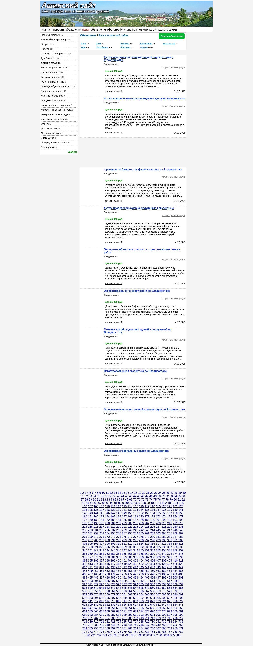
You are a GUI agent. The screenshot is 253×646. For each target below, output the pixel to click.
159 (180, 513)
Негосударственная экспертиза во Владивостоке (135, 371)
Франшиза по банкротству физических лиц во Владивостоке (143, 169)
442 (152, 567)
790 (87, 635)
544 (118, 587)
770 (175, 628)
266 (175, 533)
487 (101, 577)
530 (141, 584)
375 (180, 553)
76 (159, 499)
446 (175, 567)
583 (135, 594)
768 (164, 628)
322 (84, 547)
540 (96, 587)
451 (101, 570)
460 (152, 570)
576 (96, 594)
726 (129, 621)
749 (158, 625)
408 (164, 560)
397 (101, 560)
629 (90, 604)
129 (113, 509)
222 (129, 526)
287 (90, 540)
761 (124, 628)
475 (135, 574)
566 (141, 591)
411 (180, 560)
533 (158, 584)
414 (96, 564)
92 (119, 503)
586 (152, 594)
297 (147, 540)
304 (84, 543)
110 (107, 506)
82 (183, 499)
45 (139, 496)
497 (158, 577)
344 (107, 550)
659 (158, 608)
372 (164, 553)
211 (169, 523)
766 (152, 628)
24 (160, 492)
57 (82, 499)
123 (180, 506)
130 (118, 509)
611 (90, 601)
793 (104, 635)
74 (151, 499)
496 (152, 577)
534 (164, 584)
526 (118, 584)
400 (118, 560)
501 (180, 577)
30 (184, 492)
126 (96, 509)
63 (106, 499)
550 (152, 587)
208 (152, 523)
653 (124, 608)
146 (107, 513)
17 (131, 492)
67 (122, 499)
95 (132, 503)
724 (118, 621)
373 (169, 553)
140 (175, 509)
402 (129, 560)
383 (124, 557)
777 (113, 631)
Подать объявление (171, 36)
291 (113, 540)
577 (101, 594)
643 (169, 604)
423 (147, 564)
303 (180, 540)
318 (164, 543)
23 (155, 492)
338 (175, 547)
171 (147, 516)
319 (169, 543)
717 (180, 618)
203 (124, 523)
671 (124, 611)
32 (86, 496)
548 (141, 587)
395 (90, 560)
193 (169, 520)
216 (96, 526)
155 (158, 513)
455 (124, 570)
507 (113, 581)
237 (113, 530)
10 (103, 492)
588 (164, 594)
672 (129, 611)
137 (158, 509)
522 (96, 584)
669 (113, 611)
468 (96, 574)
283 (169, 536)
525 (113, 584)
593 (90, 597)
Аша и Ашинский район (114, 35)
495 (147, 577)
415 (101, 564)
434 (107, 567)
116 (141, 506)
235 (101, 530)
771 (180, 628)
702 (96, 618)
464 (175, 570)
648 (96, 608)
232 (84, 530)
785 (158, 631)
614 (107, 601)
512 (141, 581)
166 (118, 516)
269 (90, 536)
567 (147, 591)
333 (147, 547)
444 (164, 567)
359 (90, 553)
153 (147, 513)
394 (84, 560)
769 (169, 628)
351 (147, 550)
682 (84, 614)
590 (175, 594)
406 (152, 560)
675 (147, 611)
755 (90, 628)
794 (110, 635)
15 (123, 492)
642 (164, 604)
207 (147, 523)
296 (141, 540)
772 (84, 631)
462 (164, 570)
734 (175, 621)
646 (84, 608)
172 (152, 516)
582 (129, 594)
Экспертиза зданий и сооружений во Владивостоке (137, 290)
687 (113, 614)
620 (141, 601)
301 (169, 540)
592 (84, 597)
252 (96, 533)
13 (115, 492)
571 (169, 591)
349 (135, 550)
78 (167, 499)
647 (90, 608)
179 (90, 520)
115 (135, 506)
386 (141, 557)
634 (118, 604)
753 (180, 625)
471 (113, 574)
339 (180, 547)
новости (58, 29)
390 (164, 557)
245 (158, 530)
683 (90, 614)
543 (113, 587)
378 (96, 557)
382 (118, 557)
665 (90, 611)
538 (84, 587)
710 (141, 618)
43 (130, 496)
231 (180, 526)
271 (101, 536)
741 (113, 625)
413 (90, 564)
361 (101, 553)
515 (158, 581)
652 (118, 608)
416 (107, 564)
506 (107, 581)
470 (107, 574)
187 (135, 520)
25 (164, 492)
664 (84, 611)
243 (147, 530)
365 (124, 553)
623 (158, 601)
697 (169, 614)
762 (129, 628)
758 (107, 628)
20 (143, 492)
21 (147, 492)
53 (171, 496)
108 (96, 506)
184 (118, 520)
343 (101, 550)
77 (163, 499)
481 (169, 574)
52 (167, 496)
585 (147, 594)
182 (107, 520)
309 (113, 543)
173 (158, 516)
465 (180, 570)
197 (90, 523)
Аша (83, 43)
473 (124, 574)
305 (90, 543)
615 (113, 601)
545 (124, 587)
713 (158, 618)
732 (164, 621)
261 (147, 533)
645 (180, 604)
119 (158, 506)
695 (158, 614)
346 (118, 550)
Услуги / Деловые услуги (173, 67)
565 (135, 591)
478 (152, 574)
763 (135, 628)
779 (124, 631)
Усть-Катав (169, 43)
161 (90, 516)
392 (175, 557)
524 (107, 584)
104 (175, 503)
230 (175, 526)
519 (180, 581)
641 (158, 604)
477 (147, 574)
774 (96, 631)
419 (124, 564)
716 (175, 618)
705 (113, 618)
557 (90, 591)
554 (175, 587)
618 (129, 601)
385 (135, 557)
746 (141, 625)
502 (84, 581)
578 (107, 594)
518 (175, 581)
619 (135, 601)
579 (113, 594)
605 (158, 597)
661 (169, 608)
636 (129, 604)
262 (152, 533)
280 (152, 536)
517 (169, 581)
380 (107, 557)
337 (169, 547)
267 (180, 533)
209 (158, 523)
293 (124, 540)
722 (107, 621)
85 (91, 503)
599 (124, 597)
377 (90, 557)
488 (107, 577)
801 (149, 635)
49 (155, 496)
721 (101, 621)
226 (152, 526)
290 (107, 540)
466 (84, 574)
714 (164, 618)
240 (129, 530)
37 (106, 496)
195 (180, 520)
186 (129, 520)
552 (164, 587)
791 (93, 635)
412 (84, 564)
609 (180, 597)
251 (90, 533)
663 (180, 608)
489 (113, 577)
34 (94, 496)
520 (84, 584)
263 (158, 533)
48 (151, 496)
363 (113, 553)
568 (152, 591)
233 (90, 530)
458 (141, 570)
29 (180, 492)
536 (175, 584)
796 (121, 635)
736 (84, 625)
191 (158, 520)
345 (113, 550)
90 (111, 503)
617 (124, 601)
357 (180, 550)
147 (113, 513)
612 (96, 601)
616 (118, 601)
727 (135, 621)
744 (129, 625)
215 (90, 526)
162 (96, 516)
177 (180, 516)
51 (163, 496)
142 (84, 513)
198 (96, 523)
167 (124, 516)
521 (90, 584)
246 (164, 530)
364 (118, 553)
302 (175, 540)
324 (96, 547)
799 (138, 635)
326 (107, 547)
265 (169, 533)
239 (124, 530)
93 (124, 503)
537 (180, 584)
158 (175, 513)
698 (175, 614)
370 (152, 553)
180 (96, 520)
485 (90, 577)
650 (107, 608)
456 (129, 570)
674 (141, 611)
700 (84, 618)
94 (128, 503)
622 (152, 601)
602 (141, 597)
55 (179, 496)
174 (164, 516)
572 (175, 591)
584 (141, 594)
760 (118, 628)
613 (101, 601)
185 (124, 520)
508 (118, 581)
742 (118, 625)
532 (152, 584)
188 (141, 520)
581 (124, 594)
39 (114, 496)
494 (141, 577)
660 (164, 608)
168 (129, 516)
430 (84, 567)
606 (164, 597)
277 (135, 536)
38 (110, 496)
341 (90, 550)
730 (152, 621)
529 (135, 584)
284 (175, 536)
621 (147, 601)
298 (152, 540)
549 (147, 587)
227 (158, 526)
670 (118, 611)
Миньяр (124, 43)
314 (141, 543)
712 (152, 618)
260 (141, 533)
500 (175, 577)
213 (180, 523)
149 (124, 513)
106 (84, 506)
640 (152, 604)
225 (147, 526)
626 (175, 601)
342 (96, 550)
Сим (98, 43)
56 (183, 496)
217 (101, 526)
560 (107, 591)
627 (180, 601)
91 (115, 503)
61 (98, 499)
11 (107, 492)
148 (118, 513)
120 (164, 506)
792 (98, 635)
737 (90, 625)
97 (140, 503)
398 (107, 560)
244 (152, 530)
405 (147, 560)
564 (129, 591)
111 (113, 506)
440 (141, 567)
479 (158, 574)
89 (107, 503)
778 (118, 631)
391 (169, 557)
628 (84, 604)
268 (84, 536)
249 (180, 530)
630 (96, 604)
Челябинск (102, 47)
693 (147, 614)
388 (152, 557)
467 (90, 574)
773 (90, 631)
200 (107, 523)
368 (141, 553)
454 (118, 570)
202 (118, 523)
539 (90, 587)
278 (141, 536)
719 (90, 621)
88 (103, 503)
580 (118, 594)
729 (147, 621)
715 (169, 618)
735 (180, 621)
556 (84, 591)
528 (129, 584)
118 (152, 506)
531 (147, 584)
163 (101, 516)
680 (175, 611)
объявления (77, 29)
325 (101, 547)
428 (175, 564)
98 (144, 503)
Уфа (83, 47)
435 (113, 567)
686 (107, 614)
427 (169, 564)
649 (101, 608)
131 (124, 509)
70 (135, 499)
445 (169, 567)
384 (129, 557)
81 (179, 499)
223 (135, 526)
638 (141, 604)
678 (164, 611)
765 (147, 628)
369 (147, 553)
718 (84, 621)
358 (84, 553)
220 (118, 526)
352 (152, 550)
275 (124, 536)
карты (162, 29)
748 (152, 625)
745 (135, 625)
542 (107, 587)
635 (124, 604)
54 (175, 496)
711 (147, 618)
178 (84, 520)
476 (141, 574)
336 (164, 547)
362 (107, 553)
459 (147, 570)
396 (96, 560)
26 (168, 492)
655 (135, 608)
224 (141, 526)
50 (159, 496)
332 (141, 547)
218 (107, 526)
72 (143, 499)
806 (178, 635)
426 (164, 564)
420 (129, 564)
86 (95, 503)
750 (164, 625)
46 (143, 496)
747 (147, 625)
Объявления (88, 35)
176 (175, 516)
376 (84, 557)
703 (101, 618)
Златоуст (125, 47)
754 (84, 628)
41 (122, 496)
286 (84, 540)
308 (107, 543)
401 (124, 560)
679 (169, 611)
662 (175, 608)
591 (180, 594)
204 (129, 523)
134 (141, 509)
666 (96, 611)
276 (129, 536)
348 (129, 550)
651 (113, 608)
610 (84, 601)
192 (164, 520)
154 (152, 513)
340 (84, 550)
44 (135, 496)
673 (135, 611)
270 (96, 536)
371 (158, 553)
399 (113, 560)
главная (46, 29)
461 (158, 570)
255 (113, 533)
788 (175, 631)
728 (141, 621)
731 (158, 621)
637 (135, 604)
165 (113, 516)
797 (127, 635)
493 (135, 577)
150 (129, 513)
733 (169, 621)
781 (135, 631)
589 (169, 594)
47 (147, 496)
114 (129, 506)
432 (96, 567)
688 (118, 614)
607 (169, 597)
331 (135, 547)
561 (113, 591)
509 (124, 581)
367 (135, 553)
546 (129, 587)
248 (175, 530)
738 (96, 625)
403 (135, 560)
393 (180, 557)
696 (164, 614)
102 (164, 503)
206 (141, 523)
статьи (151, 29)
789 (180, 631)
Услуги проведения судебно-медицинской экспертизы (139, 208)
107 (90, 506)
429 (180, 564)
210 (164, 523)
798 (132, 635)
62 (102, 499)
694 (152, 614)
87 (99, 503)
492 (129, 577)
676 (152, 611)
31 (82, 496)
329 (124, 547)
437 (124, 567)
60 (94, 499)
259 (135, 533)
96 (136, 503)
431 (90, 567)
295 (135, 540)
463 (169, 570)
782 (141, 631)
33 (90, 496)
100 (153, 503)
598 (118, 597)
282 (164, 536)
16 (127, 492)
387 (147, 557)
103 (169, 503)
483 (180, 574)
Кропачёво (146, 43)
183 (113, 520)
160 (84, 516)
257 (124, 533)
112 (118, 506)
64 (110, 499)
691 (135, 614)
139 (169, 509)
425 (158, 564)
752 (175, 625)
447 (180, 567)
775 (101, 631)
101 (158, 503)
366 (129, 553)
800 (144, 635)
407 (158, 560)
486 (96, 577)
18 (135, 492)
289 (101, 540)
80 (175, 499)
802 (155, 635)
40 (118, 496)
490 (118, 577)
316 (152, 543)
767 (158, 628)
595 (101, 597)
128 (107, 509)
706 (118, 618)
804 (166, 635)
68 (126, 499)
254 (107, 533)
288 (96, 540)
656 (141, 608)
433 (101, 567)
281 (158, 536)
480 (164, 574)
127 (101, 509)
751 (169, 625)
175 (169, 516)
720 (96, 621)
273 (113, 536)
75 (155, 499)
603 (147, 597)
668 (107, 611)
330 (129, 547)
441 (147, 567)
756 (96, 628)
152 (141, 513)
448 (84, 570)
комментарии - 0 (113, 91)
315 (147, 543)
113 (124, 506)
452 (107, 570)
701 (90, 618)
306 (96, 543)
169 (135, 516)
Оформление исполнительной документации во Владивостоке (144, 409)
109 (101, 506)
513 (147, 581)
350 (141, 550)
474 (129, 574)
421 (135, 564)
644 (175, 604)
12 (111, 492)
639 (147, 604)
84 (87, 503)
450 (96, 570)
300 (164, 540)
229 (169, 526)
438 (129, 567)
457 (135, 570)
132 (129, 509)
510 (129, 581)
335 (158, 547)
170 (141, 516)
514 (152, 581)
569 (158, 591)
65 (114, 499)
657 (147, 608)
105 (181, 503)
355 (169, 550)
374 (175, 553)
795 (115, 635)
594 (96, 597)
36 (102, 496)
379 (101, 557)
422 (141, 564)
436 (118, 567)
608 (175, 597)
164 (107, 516)
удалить (73, 151)
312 (129, 543)
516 (164, 581)
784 (152, 631)
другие (144, 47)
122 (175, 506)
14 (119, 492)
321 (180, 543)
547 (135, 587)
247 (169, 530)
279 (147, 536)
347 (124, 550)
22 (151, 492)
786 (164, 631)
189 (147, 520)
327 (113, 547)
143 (90, 513)
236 (107, 530)
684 (96, 614)
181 (101, 520)
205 (135, 523)
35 (98, 496)
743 (124, 625)
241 (135, 530)
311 (124, 543)
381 (113, 557)
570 (164, 591)
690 (129, 614)
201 (113, 523)
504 (96, 581)
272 (107, 536)
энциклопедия (136, 29)
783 (147, 631)
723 (113, 621)
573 (180, 591)
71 (139, 499)
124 (84, 509)
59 (90, 499)
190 (152, 520)
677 (158, 611)
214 (84, 526)
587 (158, 594)
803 (161, 635)
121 (169, 506)
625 (169, 601)
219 (113, 526)
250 (84, 533)
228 (164, 526)
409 (169, 560)
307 (101, 543)
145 (101, 513)
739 (101, 625)
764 (141, 628)
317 (158, 543)
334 (152, 547)
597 (113, 597)
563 (124, 591)
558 (96, 591)
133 (135, 509)
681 (180, 611)
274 (118, 536)
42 (126, 496)
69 (130, 499)
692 (141, 614)
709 (135, 618)
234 (96, 530)
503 (90, 581)
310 (118, 543)
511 (135, 581)
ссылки (172, 29)
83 (83, 503)
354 (164, 550)
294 (129, 540)
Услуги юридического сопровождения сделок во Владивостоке (144, 98)
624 (164, 601)
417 (113, 564)
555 (180, 587)
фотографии (116, 29)
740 (107, 625)
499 (169, 577)
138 (164, 509)
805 (172, 635)
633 (113, 604)
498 (164, 577)
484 (84, 577)
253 (101, 533)
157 (169, 513)
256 (118, 533)
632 (107, 604)
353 (158, 550)
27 (172, 492)
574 (84, 594)
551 (158, 587)
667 (101, 611)
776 (107, 631)
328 (118, 547)
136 (152, 509)
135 (147, 509)
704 (107, 618)
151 (135, 513)
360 (96, 553)
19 (139, 492)
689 (124, 614)
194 (175, 520)
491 (124, 577)
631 (101, 604)
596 (107, 597)
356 (175, 550)
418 (118, 564)
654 (129, 608)
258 (129, 533)
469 (101, 574)
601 (135, 597)
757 (101, 628)
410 (175, 560)
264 (164, 533)
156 (164, 513)
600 (129, 597)
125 (90, 509)
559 (101, 591)
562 (118, 591)
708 (129, 618)
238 (118, 530)
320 (175, 543)
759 (113, 628)
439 (135, 567)
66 (118, 499)
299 (158, 540)
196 (84, 523)
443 (158, 567)
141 (180, 509)
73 (147, 499)
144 (96, 513)
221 (124, 526)
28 (176, 492)
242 (141, 530)
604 (152, 597)
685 (101, 614)
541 (101, 587)
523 (101, 584)
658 (152, 608)
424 (152, 564)
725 (124, 621)
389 (158, 557)
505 (101, 581)
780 (129, 631)
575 (90, 594)
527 (124, 584)
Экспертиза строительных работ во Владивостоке (136, 451)
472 (118, 574)
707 (124, 618)
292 (118, 540)
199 (101, 523)
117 (147, 506)
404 (141, 560)
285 (180, 536)
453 (113, 570)
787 (169, 631)
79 (171, 499)
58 (86, 499)
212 (175, 523)
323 (90, 547)
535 (169, 584)
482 (175, 574)
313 (135, 543)
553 (169, 587)
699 (180, 614)
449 (90, 570)
